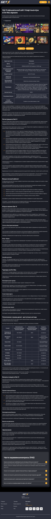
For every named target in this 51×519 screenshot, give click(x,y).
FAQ (14, 508)
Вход (2, 506)
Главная (3, 501)
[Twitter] (37, 508)
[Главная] (5, 2)
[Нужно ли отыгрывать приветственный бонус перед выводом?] (25, 471)
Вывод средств (17, 503)
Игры (2, 508)
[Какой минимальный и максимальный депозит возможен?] (25, 479)
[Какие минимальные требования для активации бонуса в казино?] (25, 462)
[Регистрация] (30, 48)
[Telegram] (27, 508)
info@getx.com (29, 505)
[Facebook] (30, 508)
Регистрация (4, 503)
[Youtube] (34, 508)
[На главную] (25, 494)
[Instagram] (41, 508)
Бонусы (15, 506)
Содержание (8, 20)
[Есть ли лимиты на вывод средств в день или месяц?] (25, 483)
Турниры (16, 501)
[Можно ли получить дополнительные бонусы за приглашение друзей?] (25, 475)
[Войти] (21, 48)
